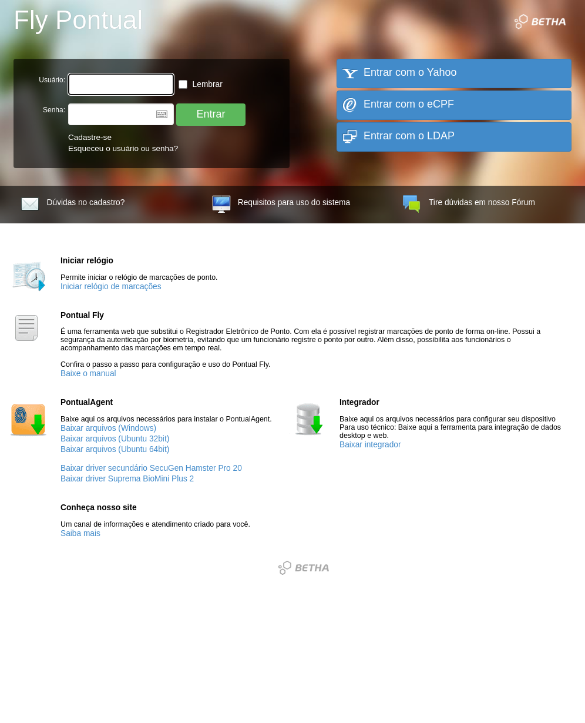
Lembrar (201, 84)
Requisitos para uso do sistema (281, 204)
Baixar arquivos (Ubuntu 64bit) (114, 449)
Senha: (54, 110)
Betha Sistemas (303, 567)
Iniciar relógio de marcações (111, 286)
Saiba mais (80, 533)
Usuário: (52, 80)
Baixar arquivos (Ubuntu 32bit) (114, 438)
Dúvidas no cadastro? (73, 204)
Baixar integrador (370, 444)
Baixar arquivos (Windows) (108, 428)
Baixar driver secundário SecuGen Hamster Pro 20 (151, 468)
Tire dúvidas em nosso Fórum (469, 204)
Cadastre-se (90, 137)
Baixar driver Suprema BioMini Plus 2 (127, 478)
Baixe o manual (88, 373)
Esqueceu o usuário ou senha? (123, 148)
